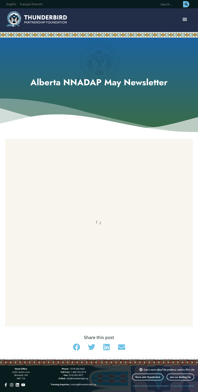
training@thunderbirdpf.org (83, 384)
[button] (184, 19)
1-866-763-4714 (78, 372)
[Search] (186, 4)
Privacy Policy (177, 386)
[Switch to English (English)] (11, 4)
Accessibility (189, 386)
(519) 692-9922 (77, 368)
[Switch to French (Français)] (31, 4)
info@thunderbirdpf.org (77, 378)
